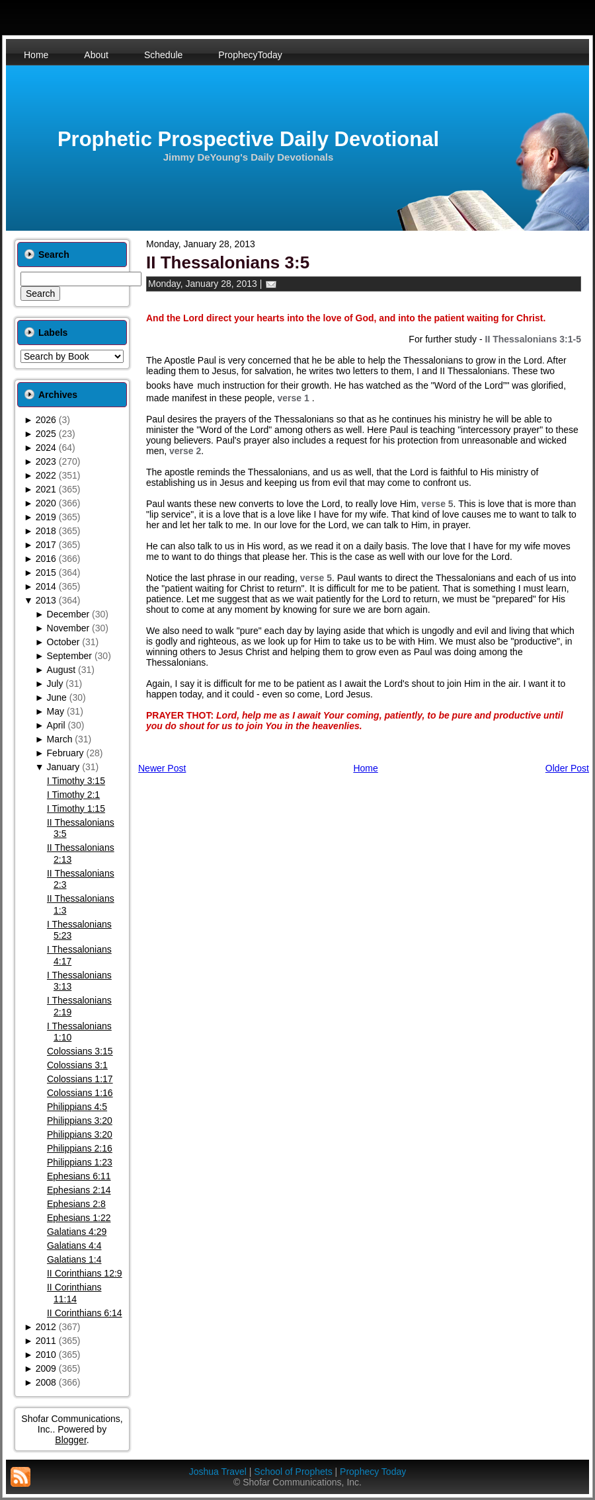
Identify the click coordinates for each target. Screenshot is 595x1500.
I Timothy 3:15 (76, 780)
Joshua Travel (218, 1471)
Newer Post (162, 768)
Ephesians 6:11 (79, 1176)
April (56, 725)
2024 (46, 447)
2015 (46, 572)
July (55, 683)
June (57, 697)
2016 (46, 558)
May (55, 711)
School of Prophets (293, 1471)
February (65, 753)
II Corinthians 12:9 (84, 1273)
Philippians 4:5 (77, 1106)
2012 (46, 1327)
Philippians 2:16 (79, 1148)
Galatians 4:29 (76, 1231)
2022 (46, 475)
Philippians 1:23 (79, 1162)
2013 (46, 600)
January (63, 767)
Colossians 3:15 (80, 1051)
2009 (46, 1368)
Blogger (70, 1440)
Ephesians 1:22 (79, 1217)
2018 (46, 531)
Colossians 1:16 (80, 1092)
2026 (46, 419)
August (61, 669)
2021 (46, 489)
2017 (46, 544)
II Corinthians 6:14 (84, 1313)
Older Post (567, 768)
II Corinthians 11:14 (74, 1293)
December (68, 614)
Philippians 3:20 (79, 1120)
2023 (46, 461)
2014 (46, 586)
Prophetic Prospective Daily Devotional (248, 139)
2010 (46, 1354)
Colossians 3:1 (77, 1065)
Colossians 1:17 (80, 1079)
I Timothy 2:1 (73, 794)
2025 (46, 433)
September (69, 656)
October (63, 642)
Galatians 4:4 (74, 1245)
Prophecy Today (373, 1471)
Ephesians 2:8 (76, 1204)
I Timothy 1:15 (76, 808)
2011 (46, 1340)
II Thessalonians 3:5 (227, 262)
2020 (46, 503)
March (60, 739)
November (68, 628)
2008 (46, 1382)
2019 (46, 517)
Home (365, 768)
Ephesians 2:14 (79, 1190)
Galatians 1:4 (74, 1259)
